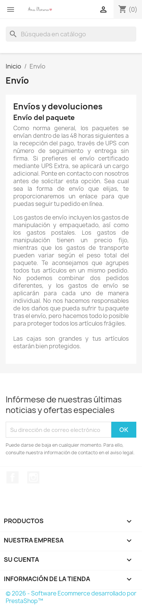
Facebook (12, 477)
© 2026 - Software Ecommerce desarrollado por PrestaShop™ (71, 597)
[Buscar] (71, 34)
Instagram (33, 477)
